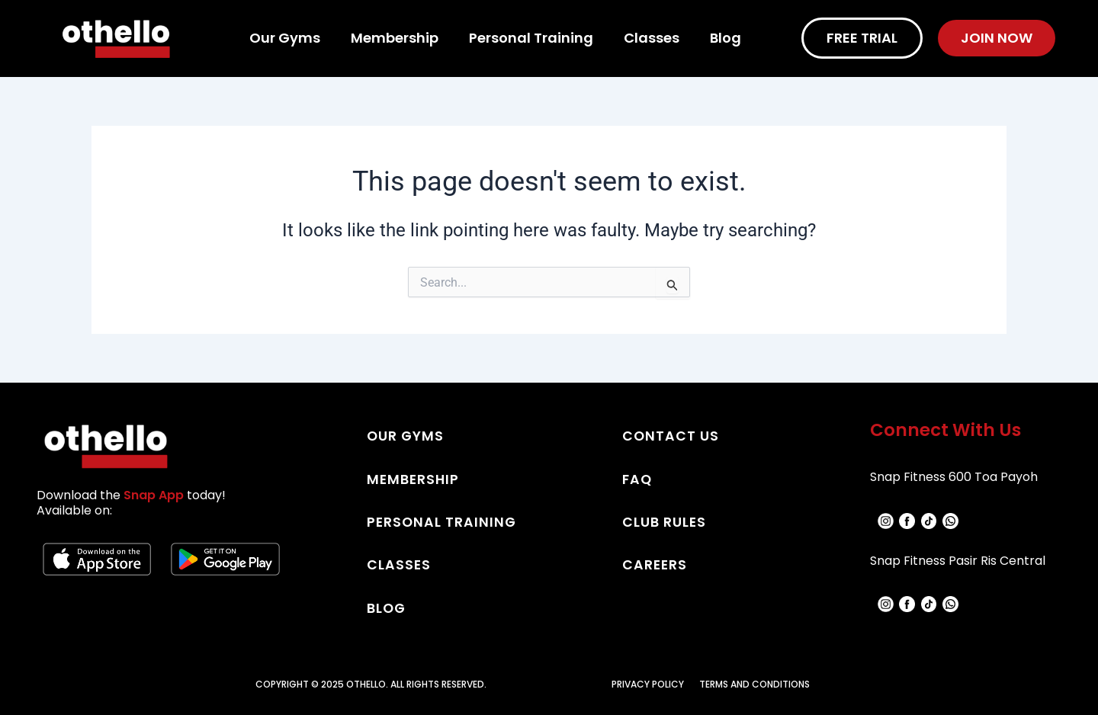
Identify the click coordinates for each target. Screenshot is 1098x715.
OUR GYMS (406, 435)
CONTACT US (671, 435)
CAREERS (655, 563)
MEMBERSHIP (414, 478)
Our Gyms (284, 37)
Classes (651, 37)
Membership (394, 37)
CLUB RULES (664, 521)
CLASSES (399, 563)
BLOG (387, 606)
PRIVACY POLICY (648, 682)
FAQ (637, 478)
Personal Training (531, 37)
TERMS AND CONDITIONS (754, 682)
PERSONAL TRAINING (442, 521)
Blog (725, 37)
